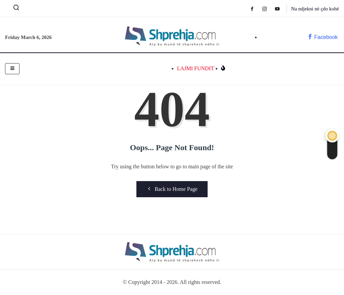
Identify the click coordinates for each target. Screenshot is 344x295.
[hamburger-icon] (12, 68)
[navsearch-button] (13, 9)
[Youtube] (281, 8)
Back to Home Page (172, 189)
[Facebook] (255, 8)
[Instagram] (267, 8)
